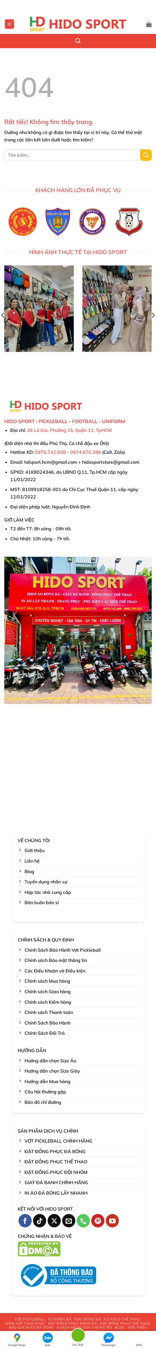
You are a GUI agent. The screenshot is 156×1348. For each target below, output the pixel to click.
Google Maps (17, 1340)
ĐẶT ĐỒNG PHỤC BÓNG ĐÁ (72, 1323)
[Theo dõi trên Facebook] (25, 1220)
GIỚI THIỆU (137, 1327)
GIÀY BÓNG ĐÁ (87, 1319)
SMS (139, 1340)
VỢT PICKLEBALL (30, 1319)
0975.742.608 (50, 452)
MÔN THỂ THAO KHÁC (25, 1323)
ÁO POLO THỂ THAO (122, 1319)
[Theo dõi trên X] (54, 1220)
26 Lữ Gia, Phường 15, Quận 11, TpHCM (69, 430)
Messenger (109, 1340)
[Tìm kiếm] (77, 41)
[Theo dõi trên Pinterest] (98, 1220)
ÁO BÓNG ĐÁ (60, 1319)
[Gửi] (146, 154)
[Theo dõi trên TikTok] (39, 1220)
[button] (9, 24)
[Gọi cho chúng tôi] (83, 1220)
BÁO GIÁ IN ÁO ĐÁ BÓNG (31, 1327)
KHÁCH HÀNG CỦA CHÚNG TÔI (84, 1327)
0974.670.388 (85, 452)
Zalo (47, 1340)
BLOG (120, 1327)
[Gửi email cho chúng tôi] (69, 1220)
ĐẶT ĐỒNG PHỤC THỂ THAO (125, 1323)
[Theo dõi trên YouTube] (112, 1220)
